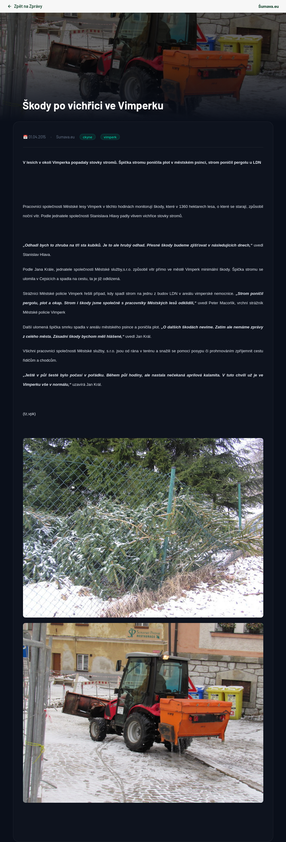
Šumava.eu (268, 6)
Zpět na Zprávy (24, 6)
